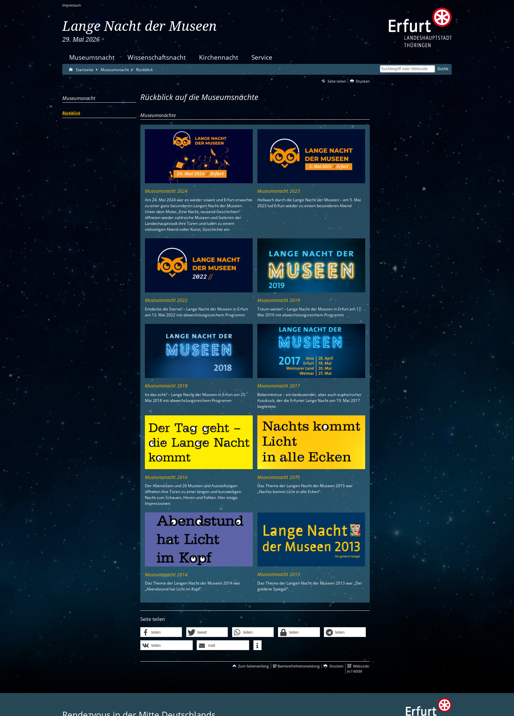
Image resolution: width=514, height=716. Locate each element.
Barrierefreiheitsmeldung (299, 666)
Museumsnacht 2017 (278, 386)
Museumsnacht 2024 (166, 191)
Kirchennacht (218, 57)
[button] (161, 632)
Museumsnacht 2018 (166, 386)
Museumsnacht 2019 (278, 300)
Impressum (71, 5)
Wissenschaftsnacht (157, 57)
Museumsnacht (92, 57)
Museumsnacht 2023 (278, 191)
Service (261, 57)
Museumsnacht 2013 (278, 574)
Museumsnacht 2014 (166, 574)
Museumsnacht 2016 (166, 477)
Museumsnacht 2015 (278, 477)
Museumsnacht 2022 (166, 300)
